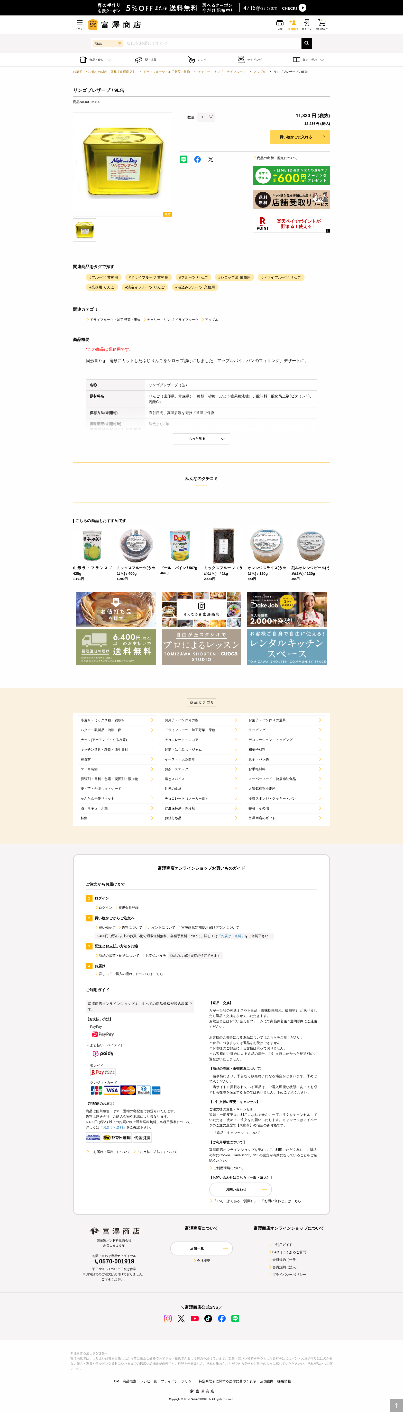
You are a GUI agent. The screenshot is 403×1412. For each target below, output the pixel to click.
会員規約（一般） (283, 1260)
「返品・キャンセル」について (235, 1133)
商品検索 (129, 1381)
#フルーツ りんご (193, 277)
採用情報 (284, 1381)
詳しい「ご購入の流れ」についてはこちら (129, 974)
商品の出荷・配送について (275, 158)
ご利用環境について (226, 1168)
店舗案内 (267, 1381)
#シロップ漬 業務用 (234, 277)
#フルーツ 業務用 (103, 277)
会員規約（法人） (283, 1267)
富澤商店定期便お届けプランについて (208, 927)
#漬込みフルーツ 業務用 (195, 287)
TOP (115, 1381)
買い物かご (105, 927)
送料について (130, 927)
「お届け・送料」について (108, 1152)
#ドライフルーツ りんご (281, 277)
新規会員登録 (126, 908)
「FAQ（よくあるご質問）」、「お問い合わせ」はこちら (255, 1201)
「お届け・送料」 (231, 936)
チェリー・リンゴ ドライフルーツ (222, 72)
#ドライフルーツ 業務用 (148, 277)
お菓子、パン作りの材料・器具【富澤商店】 (104, 72)
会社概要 (201, 1261)
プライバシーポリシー (287, 1275)
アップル (259, 72)
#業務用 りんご (101, 287)
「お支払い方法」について (155, 1152)
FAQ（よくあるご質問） (289, 1252)
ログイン (103, 908)
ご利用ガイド (280, 1245)
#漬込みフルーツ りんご (145, 287)
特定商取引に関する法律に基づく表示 (227, 1381)
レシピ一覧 (148, 1381)
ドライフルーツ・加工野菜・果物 (166, 72)
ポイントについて (159, 927)
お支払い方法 (153, 955)
